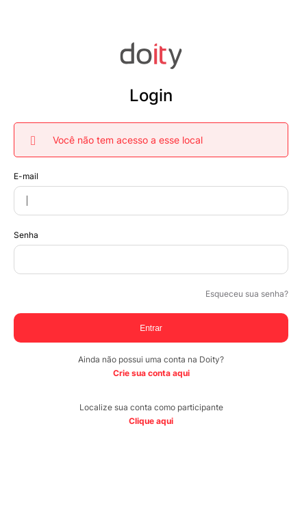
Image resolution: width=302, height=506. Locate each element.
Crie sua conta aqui (151, 373)
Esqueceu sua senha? (246, 294)
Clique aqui (151, 421)
